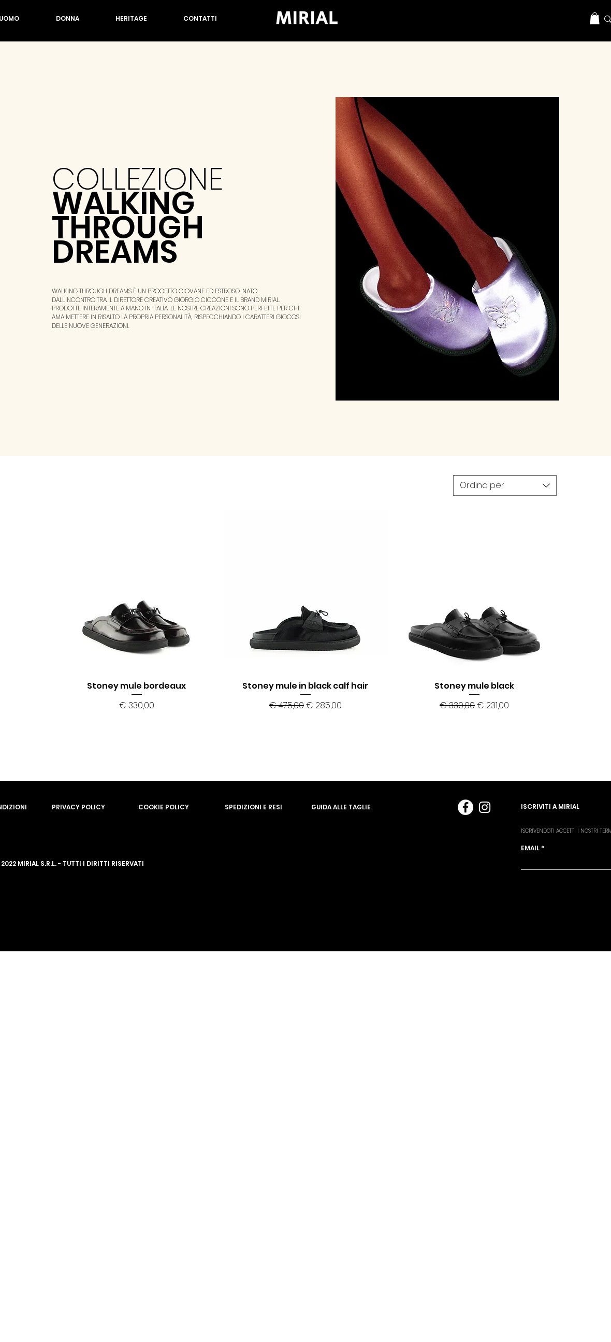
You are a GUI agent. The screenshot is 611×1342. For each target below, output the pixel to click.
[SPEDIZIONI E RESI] (268, 807)
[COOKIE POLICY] (181, 807)
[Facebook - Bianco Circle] (465, 807)
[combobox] (505, 485)
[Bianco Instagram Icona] (484, 807)
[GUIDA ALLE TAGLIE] (354, 807)
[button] (595, 18)
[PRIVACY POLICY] (95, 807)
